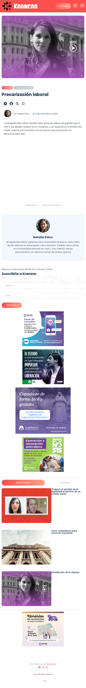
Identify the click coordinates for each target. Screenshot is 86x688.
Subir (43, 681)
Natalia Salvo (23, 113)
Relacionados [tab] (23, 482)
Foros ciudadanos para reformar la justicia (64, 532)
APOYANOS (62, 6)
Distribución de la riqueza (65, 572)
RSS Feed (51, 664)
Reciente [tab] (65, 482)
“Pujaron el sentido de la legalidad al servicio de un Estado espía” (65, 491)
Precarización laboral (51, 205)
